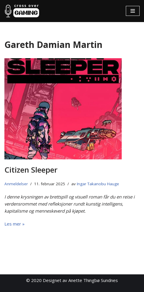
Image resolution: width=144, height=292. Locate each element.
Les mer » (14, 224)
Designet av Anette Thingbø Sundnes (80, 280)
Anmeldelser (16, 183)
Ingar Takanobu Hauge (98, 183)
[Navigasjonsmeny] (133, 11)
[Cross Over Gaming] (22, 11)
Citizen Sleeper (30, 169)
